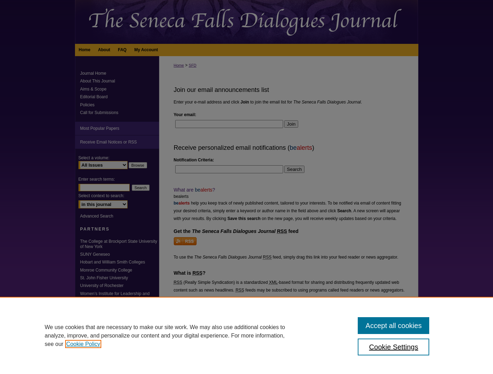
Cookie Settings (393, 347)
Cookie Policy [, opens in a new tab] (83, 344)
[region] (246, 335)
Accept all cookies (393, 325)
